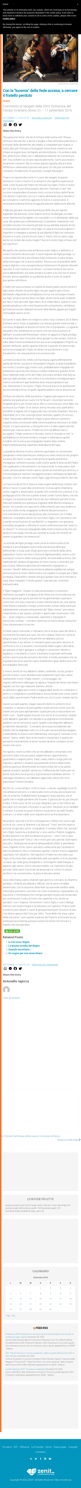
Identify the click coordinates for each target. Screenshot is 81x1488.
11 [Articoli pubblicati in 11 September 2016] (70, 1293)
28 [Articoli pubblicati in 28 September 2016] (30, 1309)
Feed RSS (42, 1328)
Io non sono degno (19, 942)
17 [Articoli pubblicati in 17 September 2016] (60, 1299)
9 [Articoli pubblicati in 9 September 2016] (50, 1293)
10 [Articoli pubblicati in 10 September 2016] (60, 1293)
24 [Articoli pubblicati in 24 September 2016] (60, 1304)
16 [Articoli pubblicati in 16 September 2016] (50, 1299)
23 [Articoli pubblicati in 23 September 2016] (50, 1304)
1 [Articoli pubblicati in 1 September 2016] (40, 1288)
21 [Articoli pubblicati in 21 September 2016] (30, 1304)
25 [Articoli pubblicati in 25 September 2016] (70, 1304)
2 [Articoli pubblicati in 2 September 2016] (50, 1288)
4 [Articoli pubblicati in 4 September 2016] (70, 1288)
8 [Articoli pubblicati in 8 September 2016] (40, 1293)
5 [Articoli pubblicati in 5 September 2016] (10, 1293)
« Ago (8, 1316)
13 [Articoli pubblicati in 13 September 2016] (20, 1299)
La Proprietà (37, 1447)
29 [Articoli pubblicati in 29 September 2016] (40, 1309)
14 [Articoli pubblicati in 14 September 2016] (30, 1299)
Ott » (13, 1316)
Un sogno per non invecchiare (25, 953)
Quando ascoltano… (19, 949)
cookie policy (9, 18)
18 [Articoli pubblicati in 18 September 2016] (70, 1299)
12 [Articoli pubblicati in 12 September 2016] (10, 1299)
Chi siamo (7, 1447)
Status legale (60, 1447)
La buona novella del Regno (24, 945)
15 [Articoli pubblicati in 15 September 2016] (40, 1299)
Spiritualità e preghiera (45, 965)
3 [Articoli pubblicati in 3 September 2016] (60, 1288)
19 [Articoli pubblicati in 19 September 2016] (10, 1304)
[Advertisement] (40, 1113)
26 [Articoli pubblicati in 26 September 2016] (10, 1309)
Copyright (73, 1447)
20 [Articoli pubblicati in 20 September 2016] (20, 1304)
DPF (16, 1447)
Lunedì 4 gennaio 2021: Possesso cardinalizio (26, 1369)
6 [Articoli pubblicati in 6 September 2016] (20, 1293)
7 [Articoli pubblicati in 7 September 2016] (30, 1293)
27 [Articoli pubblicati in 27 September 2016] (20, 1309)
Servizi (48, 1447)
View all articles (11, 997)
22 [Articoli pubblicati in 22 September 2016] (40, 1304)
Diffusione (24, 1447)
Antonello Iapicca (42, 118)
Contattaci (40, 1452)
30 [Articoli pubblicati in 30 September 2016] (50, 1309)
